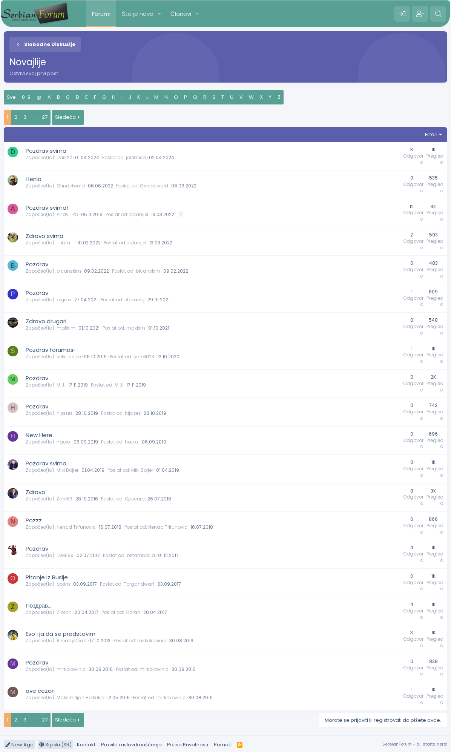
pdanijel (138, 214)
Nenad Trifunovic (76, 527)
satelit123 (143, 356)
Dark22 (64, 157)
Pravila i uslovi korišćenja (131, 744)
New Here (39, 435)
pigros (64, 299)
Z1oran (64, 612)
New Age (19, 744)
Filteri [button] (431, 134)
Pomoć (223, 744)
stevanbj (134, 299)
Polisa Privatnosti (187, 744)
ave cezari (40, 691)
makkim (66, 328)
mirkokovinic (151, 640)
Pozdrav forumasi (50, 350)
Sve (11, 97)
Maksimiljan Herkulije (80, 697)
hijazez (64, 413)
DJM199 (65, 555)
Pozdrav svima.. (47, 463)
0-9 (26, 97)
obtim (63, 584)
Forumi (101, 14)
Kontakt (86, 744)
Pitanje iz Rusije (47, 577)
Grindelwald (71, 186)
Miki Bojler (67, 470)
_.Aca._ (65, 242)
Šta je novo (137, 14)
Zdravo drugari (46, 321)
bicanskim (69, 271)
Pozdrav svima (46, 151)
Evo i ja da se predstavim (60, 634)
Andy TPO (67, 214)
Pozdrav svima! (47, 208)
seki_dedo (69, 356)
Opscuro (134, 499)
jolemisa (136, 157)
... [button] (34, 117)
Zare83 (64, 499)
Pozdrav (37, 264)
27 (45, 117)
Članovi (180, 14)
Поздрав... (38, 605)
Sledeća (65, 117)
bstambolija (141, 555)
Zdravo (35, 492)
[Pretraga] (438, 14)
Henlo (33, 179)
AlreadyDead (72, 640)
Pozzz (34, 520)
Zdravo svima (44, 236)
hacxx (64, 442)
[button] (159, 13)
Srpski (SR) (55, 744)
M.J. (61, 385)
